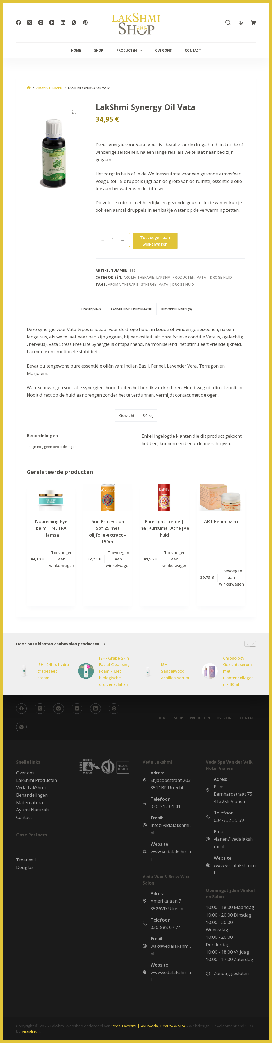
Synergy (149, 284)
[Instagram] (40, 22)
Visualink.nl (31, 1031)
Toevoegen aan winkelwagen (155, 241)
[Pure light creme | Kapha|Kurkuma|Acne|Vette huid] (164, 497)
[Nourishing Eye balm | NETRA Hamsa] (51, 497)
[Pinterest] (85, 22)
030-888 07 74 (166, 927)
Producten (130, 50)
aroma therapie (123, 284)
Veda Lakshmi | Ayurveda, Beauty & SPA (148, 1025)
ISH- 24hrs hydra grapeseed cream (53, 671)
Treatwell (26, 859)
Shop (98, 50)
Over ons (163, 50)
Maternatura (29, 802)
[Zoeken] (228, 22)
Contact (193, 50)
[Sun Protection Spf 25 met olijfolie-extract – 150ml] (107, 497)
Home (76, 50)
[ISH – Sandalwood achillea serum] (148, 671)
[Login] (241, 23)
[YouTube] (51, 22)
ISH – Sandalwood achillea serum (175, 671)
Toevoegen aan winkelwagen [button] (61, 559)
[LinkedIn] (63, 22)
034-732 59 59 (229, 820)
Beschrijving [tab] (91, 309)
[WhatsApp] (74, 22)
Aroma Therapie (139, 277)
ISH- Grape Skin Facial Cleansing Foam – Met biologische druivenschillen (114, 671)
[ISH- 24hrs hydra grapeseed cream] (24, 671)
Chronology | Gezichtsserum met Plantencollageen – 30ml (238, 671)
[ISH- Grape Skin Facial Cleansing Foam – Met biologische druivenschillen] (86, 671)
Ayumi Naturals (32, 810)
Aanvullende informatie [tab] (131, 309)
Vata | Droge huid (214, 277)
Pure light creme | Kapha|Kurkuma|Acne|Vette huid (164, 528)
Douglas (25, 867)
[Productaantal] (113, 240)
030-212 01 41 (166, 806)
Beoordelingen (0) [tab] (176, 309)
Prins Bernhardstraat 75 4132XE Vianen (233, 793)
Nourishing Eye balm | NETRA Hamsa (51, 528)
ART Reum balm (221, 521)
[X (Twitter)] (29, 22)
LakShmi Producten (175, 277)
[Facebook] (18, 22)
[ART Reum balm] (221, 497)
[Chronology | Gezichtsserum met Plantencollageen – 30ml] (210, 671)
